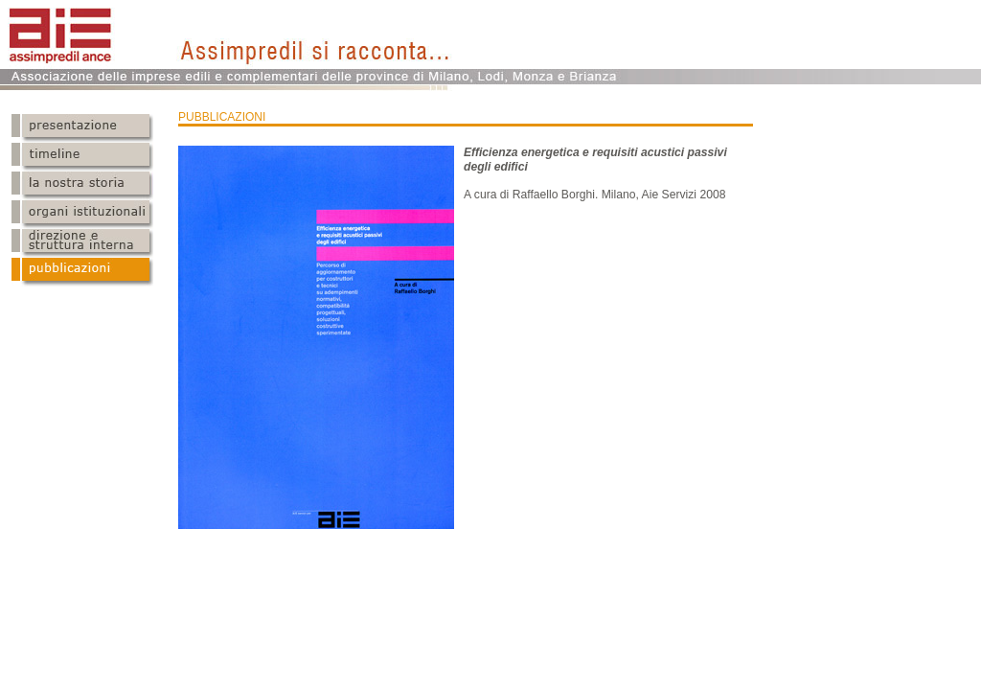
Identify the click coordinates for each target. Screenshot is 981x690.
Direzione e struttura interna (82, 243)
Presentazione (82, 128)
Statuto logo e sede (82, 186)
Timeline (82, 157)
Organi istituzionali (82, 214)
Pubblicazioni (82, 272)
